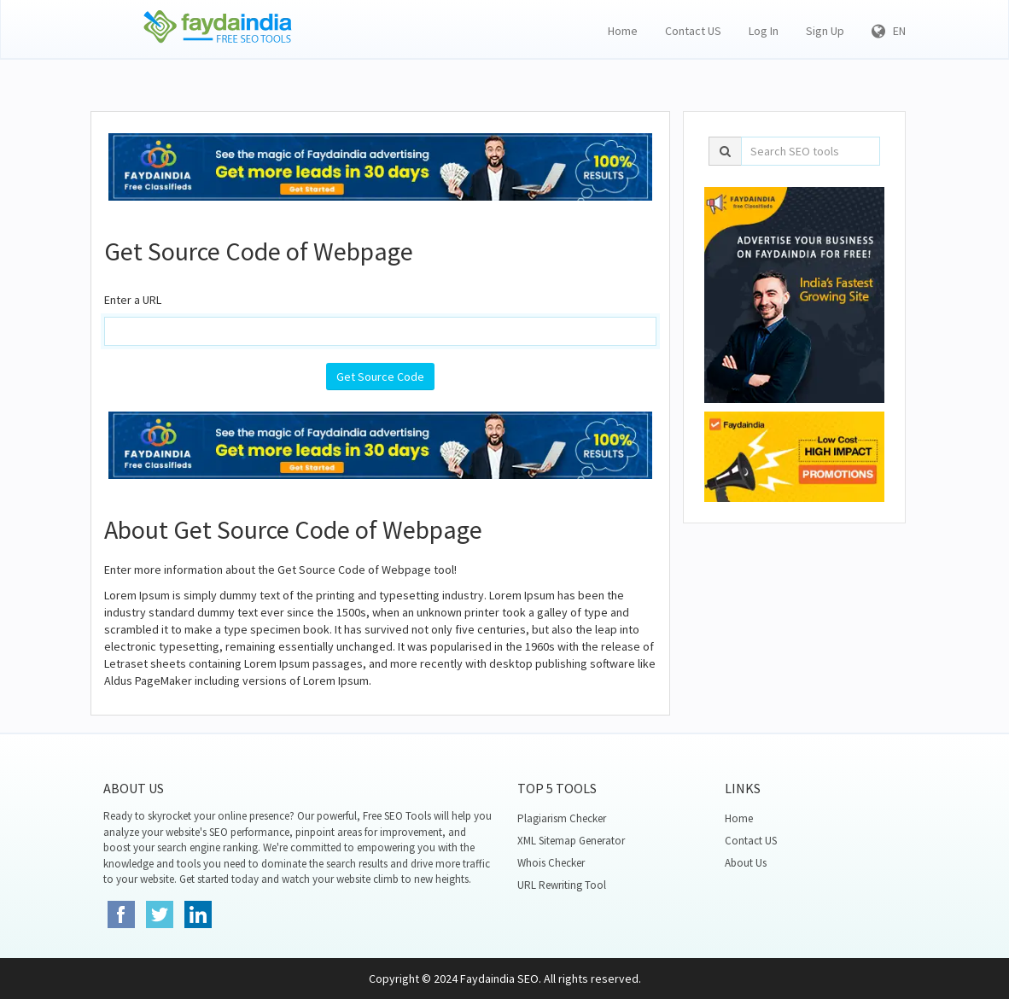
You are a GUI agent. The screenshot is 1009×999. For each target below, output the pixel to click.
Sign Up (825, 30)
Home (623, 30)
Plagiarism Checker (561, 818)
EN (889, 30)
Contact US (693, 30)
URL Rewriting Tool (561, 885)
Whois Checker (551, 863)
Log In (764, 30)
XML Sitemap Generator (571, 840)
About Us (746, 863)
